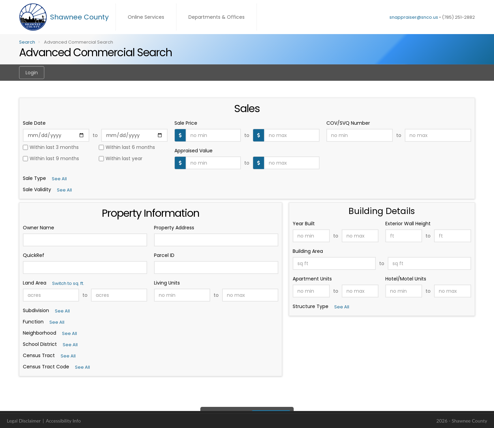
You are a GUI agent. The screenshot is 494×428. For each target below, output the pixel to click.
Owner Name (38, 227)
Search (27, 42)
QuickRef (33, 255)
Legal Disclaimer (24, 421)
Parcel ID (164, 255)
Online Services (146, 17)
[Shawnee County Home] (67, 17)
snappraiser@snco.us (413, 17)
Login (32, 72)
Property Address (174, 227)
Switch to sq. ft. (68, 283)
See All (62, 311)
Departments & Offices (216, 17)
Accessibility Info (63, 421)
